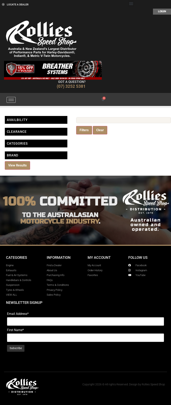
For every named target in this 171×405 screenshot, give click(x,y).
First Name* (15, 330)
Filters (84, 130)
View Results (17, 165)
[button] (131, 3)
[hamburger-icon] (11, 100)
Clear (100, 130)
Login (162, 11)
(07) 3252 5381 (71, 86)
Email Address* (18, 313)
